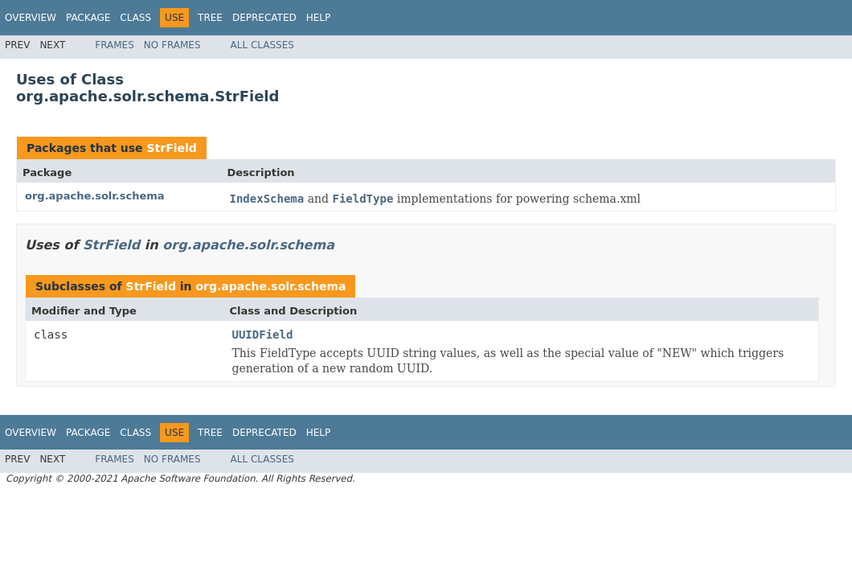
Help (318, 17)
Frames (114, 45)
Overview (30, 17)
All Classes (262, 45)
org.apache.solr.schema (95, 196)
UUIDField (262, 334)
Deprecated (264, 17)
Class (135, 17)
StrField (171, 148)
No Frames (172, 45)
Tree (210, 17)
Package (88, 17)
